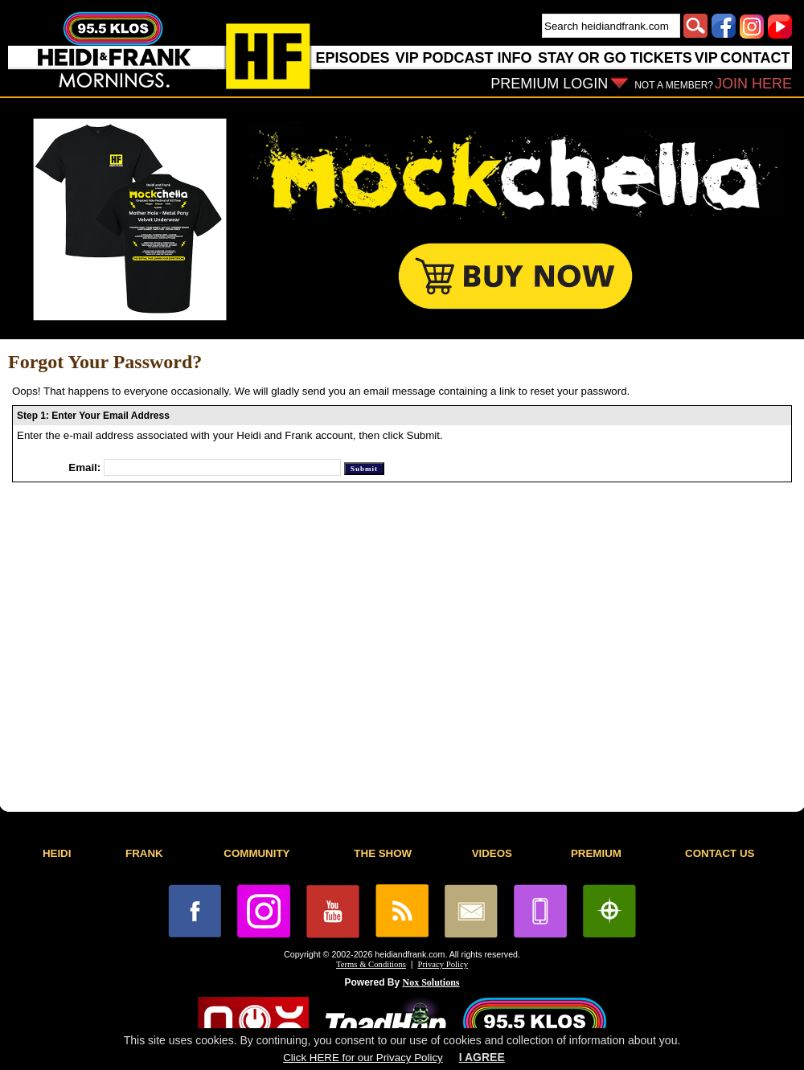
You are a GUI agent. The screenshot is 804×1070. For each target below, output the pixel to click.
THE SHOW (383, 853)
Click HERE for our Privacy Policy (362, 1058)
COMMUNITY (256, 853)
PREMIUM (596, 853)
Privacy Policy (443, 964)
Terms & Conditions (371, 964)
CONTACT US (719, 853)
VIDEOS (492, 853)
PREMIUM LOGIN (549, 83)
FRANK (144, 853)
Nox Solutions (431, 982)
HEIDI (57, 853)
